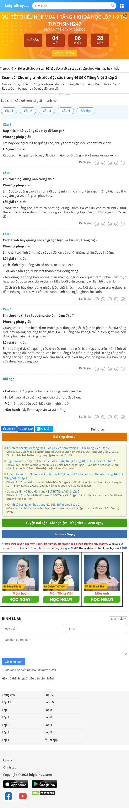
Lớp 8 (48, 710)
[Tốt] (116, 162)
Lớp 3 (5, 732)
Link (123, 548)
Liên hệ (8, 760)
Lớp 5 (5, 725)
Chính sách (10, 767)
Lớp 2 (48, 732)
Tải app (51, 740)
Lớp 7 (5, 717)
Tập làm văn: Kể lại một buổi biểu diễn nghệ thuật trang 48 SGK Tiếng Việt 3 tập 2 (61, 461)
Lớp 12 (49, 695)
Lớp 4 (48, 725)
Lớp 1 (5, 740)
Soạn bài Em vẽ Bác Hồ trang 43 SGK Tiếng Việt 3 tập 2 (43, 491)
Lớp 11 (6, 702)
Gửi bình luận (13, 661)
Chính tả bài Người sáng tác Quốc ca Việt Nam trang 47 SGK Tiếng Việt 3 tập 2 (58, 448)
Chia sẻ (9, 428)
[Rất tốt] (122, 162)
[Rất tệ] (96, 162)
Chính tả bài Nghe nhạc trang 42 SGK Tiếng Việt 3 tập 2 (43, 504)
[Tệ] (103, 162)
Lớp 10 (49, 702)
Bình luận (26, 428)
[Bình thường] (109, 162)
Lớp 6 (48, 717)
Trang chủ (8, 695)
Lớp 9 (5, 710)
